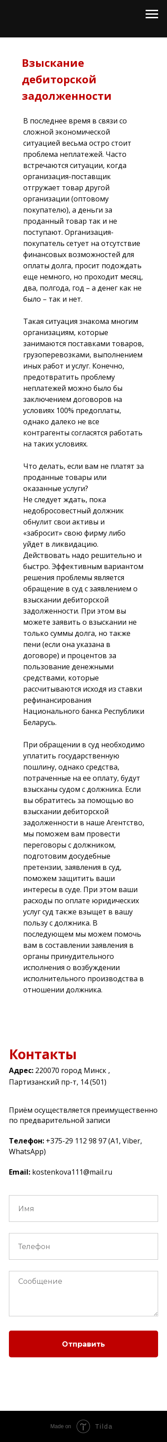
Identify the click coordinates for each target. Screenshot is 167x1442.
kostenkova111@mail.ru (72, 1172)
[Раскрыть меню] (152, 14)
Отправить (83, 1344)
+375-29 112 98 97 (76, 1141)
